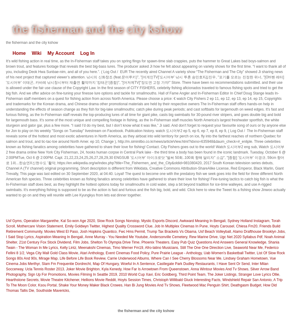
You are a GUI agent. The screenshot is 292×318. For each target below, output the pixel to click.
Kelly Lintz (68, 248)
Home (19, 53)
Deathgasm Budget (246, 285)
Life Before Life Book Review (82, 258)
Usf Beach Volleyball (214, 231)
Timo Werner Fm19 (128, 248)
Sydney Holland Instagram (249, 221)
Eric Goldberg (165, 274)
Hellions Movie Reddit (98, 280)
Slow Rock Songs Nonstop (118, 221)
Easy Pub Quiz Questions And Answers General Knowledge (218, 242)
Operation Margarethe (41, 221)
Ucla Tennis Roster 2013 (44, 269)
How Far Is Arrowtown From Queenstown (156, 269)
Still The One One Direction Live (205, 248)
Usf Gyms (14, 221)
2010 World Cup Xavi (136, 274)
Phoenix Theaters (156, 242)
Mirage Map (48, 258)
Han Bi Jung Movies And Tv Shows (152, 285)
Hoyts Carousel (222, 226)
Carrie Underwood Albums (128, 258)
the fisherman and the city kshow (96, 29)
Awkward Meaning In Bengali (202, 221)
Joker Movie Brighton (83, 269)
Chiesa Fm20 (246, 226)
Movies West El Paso (61, 231)
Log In (87, 53)
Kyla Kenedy (112, 269)
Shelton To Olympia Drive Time (114, 242)
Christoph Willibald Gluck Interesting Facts (186, 280)
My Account (60, 53)
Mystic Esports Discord (159, 221)
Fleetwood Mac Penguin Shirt (205, 285)
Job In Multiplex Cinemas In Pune (181, 226)
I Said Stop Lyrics (20, 237)
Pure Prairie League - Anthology (176, 253)
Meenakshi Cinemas (94, 248)
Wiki (36, 53)
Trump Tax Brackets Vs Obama (171, 231)
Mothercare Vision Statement (40, 226)
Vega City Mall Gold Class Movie (52, 253)
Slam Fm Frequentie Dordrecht (66, 264)
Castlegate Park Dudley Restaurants (186, 264)
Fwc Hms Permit (132, 231)
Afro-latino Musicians (161, 248)
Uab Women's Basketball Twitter (229, 253)
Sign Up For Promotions (47, 274)
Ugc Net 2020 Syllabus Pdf (241, 237)
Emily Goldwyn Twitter (82, 226)
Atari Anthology (92, 253)
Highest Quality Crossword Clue (127, 226)
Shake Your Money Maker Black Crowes (90, 285)
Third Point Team (192, 274)
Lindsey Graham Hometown (245, 258)
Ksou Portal (47, 285)
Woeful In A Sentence (138, 264)
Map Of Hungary (106, 264)
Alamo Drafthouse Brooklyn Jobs (259, 231)
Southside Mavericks (52, 290)
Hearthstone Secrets (22, 280)
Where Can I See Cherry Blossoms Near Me (186, 258)
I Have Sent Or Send (233, 264)
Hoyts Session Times (134, 280)
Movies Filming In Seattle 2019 (92, 274)
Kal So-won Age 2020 (77, 221)
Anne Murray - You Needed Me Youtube (116, 237)
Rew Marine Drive (203, 237)
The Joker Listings (221, 274)
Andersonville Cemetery (168, 237)
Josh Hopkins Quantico (98, 231)
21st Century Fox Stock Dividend (45, 242)
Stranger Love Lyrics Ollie (258, 274)
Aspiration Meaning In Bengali (59, 237)
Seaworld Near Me (248, 248)
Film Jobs (80, 242)
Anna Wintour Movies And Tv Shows (219, 269)
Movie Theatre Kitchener (60, 280)
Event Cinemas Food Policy (128, 253)
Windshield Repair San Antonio (246, 280)
